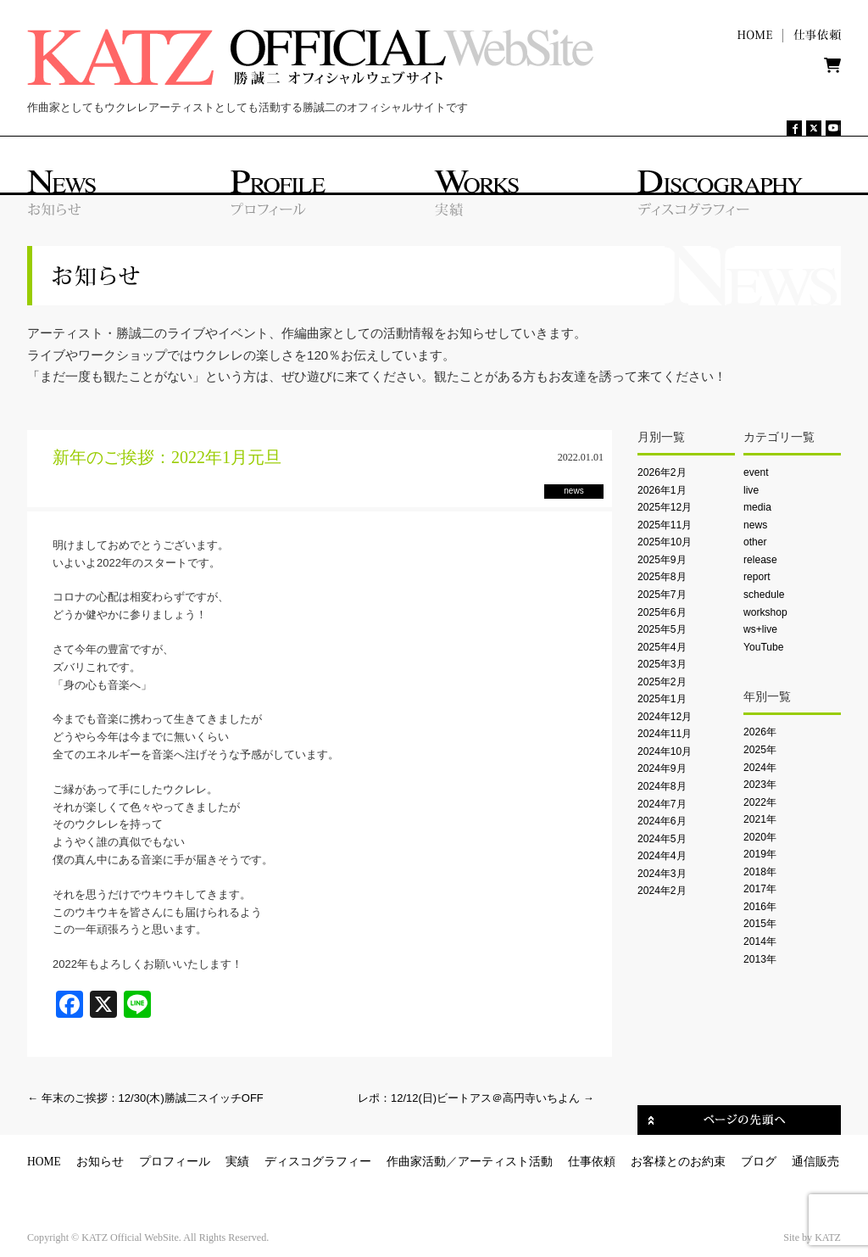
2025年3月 (662, 664)
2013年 (759, 959)
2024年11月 (664, 734)
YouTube (763, 647)
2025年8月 (662, 577)
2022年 (759, 802)
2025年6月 (662, 612)
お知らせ (100, 1161)
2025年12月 (664, 507)
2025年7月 (662, 595)
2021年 (759, 819)
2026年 (759, 732)
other (755, 542)
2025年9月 (662, 560)
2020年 (759, 837)
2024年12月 (664, 717)
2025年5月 (662, 629)
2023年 (759, 785)
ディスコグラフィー (317, 1161)
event (756, 472)
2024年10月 (664, 751)
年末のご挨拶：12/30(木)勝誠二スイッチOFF (145, 1098)
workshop (765, 612)
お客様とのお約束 (678, 1161)
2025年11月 (664, 525)
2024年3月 (662, 874)
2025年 (759, 750)
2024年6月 (662, 821)
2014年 (759, 941)
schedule (763, 595)
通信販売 (815, 1161)
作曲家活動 (416, 1161)
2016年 (759, 907)
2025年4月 (662, 647)
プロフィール (174, 1161)
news (755, 525)
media (757, 507)
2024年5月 (662, 839)
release (760, 560)
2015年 (759, 924)
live (751, 490)
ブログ (758, 1161)
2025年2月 (662, 682)
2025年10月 (664, 542)
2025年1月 (662, 699)
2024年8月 (662, 786)
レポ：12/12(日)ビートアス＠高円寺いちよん (476, 1098)
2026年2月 (662, 472)
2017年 (759, 889)
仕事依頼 (591, 1161)
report (757, 577)
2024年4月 (662, 856)
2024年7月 (662, 804)
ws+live (760, 629)
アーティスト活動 (505, 1161)
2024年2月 (662, 891)
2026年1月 (662, 490)
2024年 (759, 768)
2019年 (759, 854)
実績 (237, 1161)
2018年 (759, 872)
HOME (44, 1161)
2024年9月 (662, 768)
